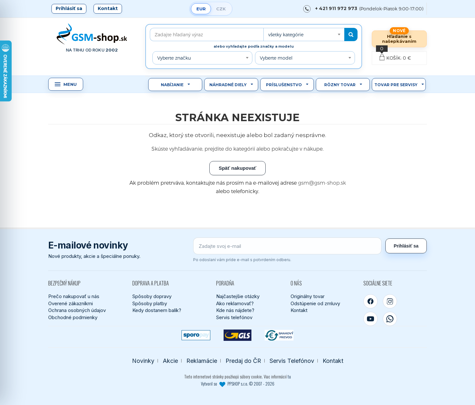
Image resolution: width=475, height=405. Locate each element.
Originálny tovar (308, 296)
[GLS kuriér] (237, 335)
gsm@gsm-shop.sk (322, 182)
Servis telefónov (234, 317)
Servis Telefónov (292, 361)
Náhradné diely (228, 84)
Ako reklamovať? (235, 303)
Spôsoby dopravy (151, 296)
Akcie (170, 361)
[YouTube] (370, 319)
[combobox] (303, 34)
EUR (201, 8)
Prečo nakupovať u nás (73, 296)
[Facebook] (370, 301)
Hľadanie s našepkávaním (399, 39)
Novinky (143, 361)
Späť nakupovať (237, 168)
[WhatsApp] (390, 319)
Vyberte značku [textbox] (174, 58)
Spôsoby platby (149, 303)
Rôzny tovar (340, 84)
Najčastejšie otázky (238, 296)
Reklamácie (201, 361)
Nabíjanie (172, 84)
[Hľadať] (351, 34)
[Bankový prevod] (279, 335)
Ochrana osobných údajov (77, 310)
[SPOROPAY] (196, 335)
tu (289, 376)
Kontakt (108, 8)
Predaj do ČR (243, 361)
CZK (221, 8)
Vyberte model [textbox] (276, 58)
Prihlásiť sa (69, 8)
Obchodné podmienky (72, 317)
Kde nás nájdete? (235, 310)
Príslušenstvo (284, 84)
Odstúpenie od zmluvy (315, 303)
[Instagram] (390, 301)
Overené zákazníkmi (70, 303)
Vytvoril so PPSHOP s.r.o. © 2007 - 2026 (237, 383)
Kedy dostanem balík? (156, 310)
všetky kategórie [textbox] (286, 34)
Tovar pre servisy (395, 84)
